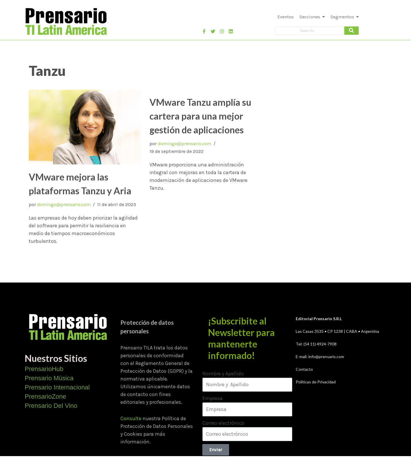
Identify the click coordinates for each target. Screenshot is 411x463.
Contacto (304, 369)
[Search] (309, 30)
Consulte (130, 418)
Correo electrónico (223, 423)
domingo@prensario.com (64, 204)
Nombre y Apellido (223, 373)
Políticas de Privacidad (316, 381)
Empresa (212, 398)
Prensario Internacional (57, 387)
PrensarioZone (45, 396)
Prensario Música (49, 378)
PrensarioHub (44, 368)
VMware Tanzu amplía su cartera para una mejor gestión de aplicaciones (200, 116)
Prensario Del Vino (51, 405)
